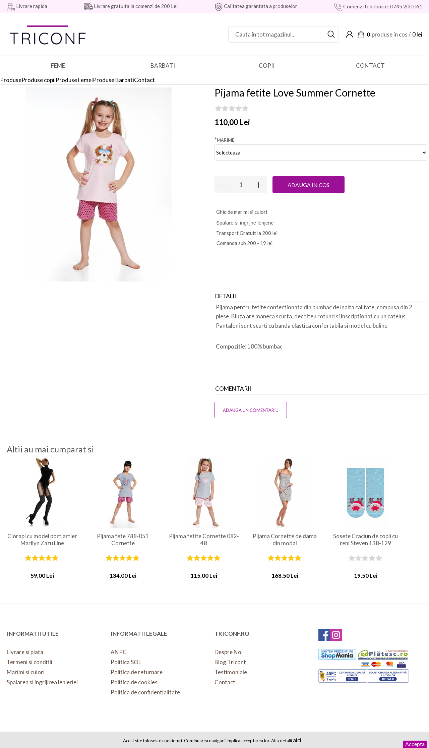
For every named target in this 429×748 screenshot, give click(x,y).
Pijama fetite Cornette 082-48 (204, 539)
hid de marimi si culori (241, 212)
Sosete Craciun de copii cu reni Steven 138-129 (365, 539)
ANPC (119, 652)
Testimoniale (230, 672)
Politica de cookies (134, 682)
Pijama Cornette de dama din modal (285, 539)
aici (297, 740)
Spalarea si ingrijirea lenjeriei (42, 682)
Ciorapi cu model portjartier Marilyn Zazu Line (42, 539)
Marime (224, 139)
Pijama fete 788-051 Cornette (123, 539)
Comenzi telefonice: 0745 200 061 (382, 6)
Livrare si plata (25, 652)
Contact (224, 682)
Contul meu (349, 34)
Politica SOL (126, 662)
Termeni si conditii (29, 662)
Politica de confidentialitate (145, 692)
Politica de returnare (137, 672)
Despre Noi (228, 652)
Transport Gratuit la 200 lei (247, 233)
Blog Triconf (230, 662)
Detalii (225, 296)
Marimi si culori (26, 672)
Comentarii (233, 388)
